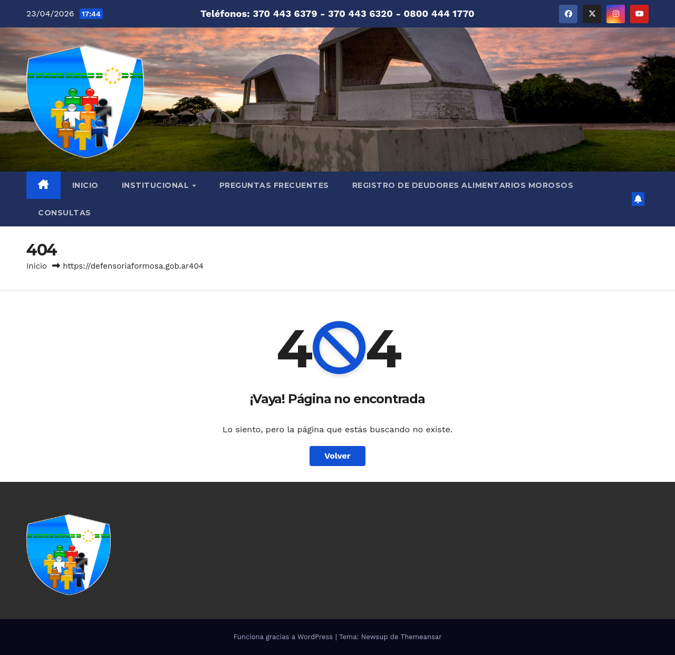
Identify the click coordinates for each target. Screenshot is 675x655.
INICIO (85, 185)
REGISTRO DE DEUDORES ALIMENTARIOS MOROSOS (463, 185)
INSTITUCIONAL (156, 185)
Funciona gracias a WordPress (284, 637)
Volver (337, 456)
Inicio (36, 266)
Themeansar (421, 637)
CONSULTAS (64, 212)
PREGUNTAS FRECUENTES (274, 185)
